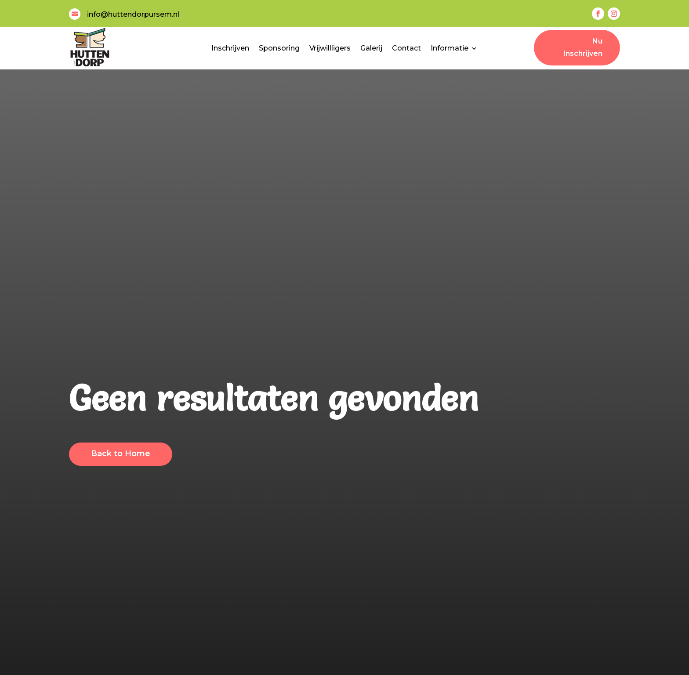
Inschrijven (230, 48)
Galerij (371, 48)
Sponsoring (279, 48)
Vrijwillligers (330, 48)
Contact (406, 48)
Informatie (449, 48)
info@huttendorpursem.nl (133, 14)
